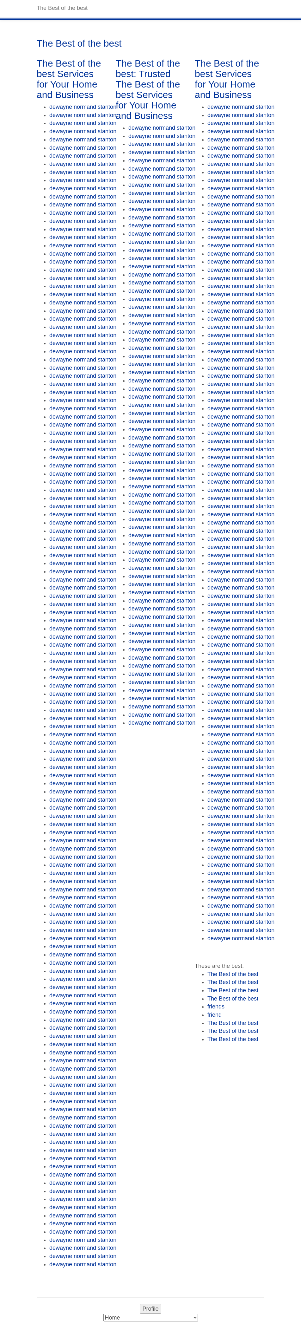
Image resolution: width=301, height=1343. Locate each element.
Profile (150, 1309)
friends (215, 1006)
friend (214, 1015)
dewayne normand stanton (82, 107)
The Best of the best (232, 974)
